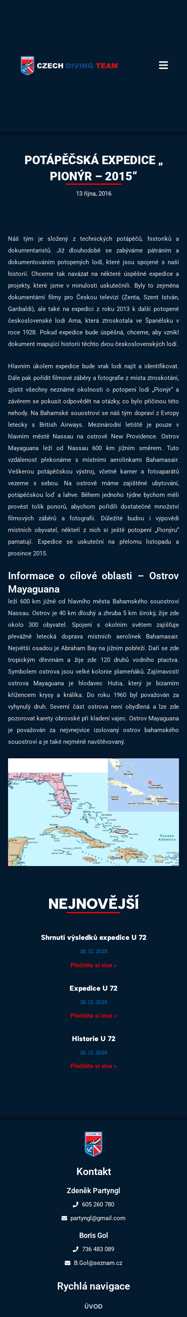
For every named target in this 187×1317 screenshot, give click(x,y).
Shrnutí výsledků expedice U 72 (93, 937)
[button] (163, 66)
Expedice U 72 (93, 988)
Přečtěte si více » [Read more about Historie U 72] (93, 1066)
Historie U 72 (93, 1038)
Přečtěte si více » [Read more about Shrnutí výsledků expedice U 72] (93, 965)
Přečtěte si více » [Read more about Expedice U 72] (93, 1015)
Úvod (93, 1306)
